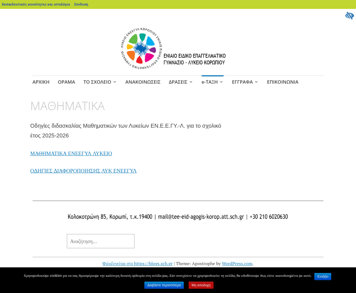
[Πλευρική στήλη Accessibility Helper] (349, 15)
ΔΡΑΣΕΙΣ (178, 82)
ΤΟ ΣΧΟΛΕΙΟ (97, 82)
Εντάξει (322, 277)
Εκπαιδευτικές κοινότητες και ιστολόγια (36, 4)
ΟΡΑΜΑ (66, 82)
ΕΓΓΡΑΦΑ (242, 82)
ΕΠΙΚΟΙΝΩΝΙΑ (282, 82)
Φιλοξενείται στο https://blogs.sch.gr (137, 263)
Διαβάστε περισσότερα (164, 285)
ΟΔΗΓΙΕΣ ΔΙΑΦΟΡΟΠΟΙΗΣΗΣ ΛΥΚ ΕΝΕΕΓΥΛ (83, 170)
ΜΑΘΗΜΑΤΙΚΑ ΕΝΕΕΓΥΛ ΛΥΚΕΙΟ (71, 153)
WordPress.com (237, 263)
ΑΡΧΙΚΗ (41, 82)
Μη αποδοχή (201, 285)
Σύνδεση (81, 4)
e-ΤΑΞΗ (210, 82)
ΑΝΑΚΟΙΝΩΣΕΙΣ (142, 82)
